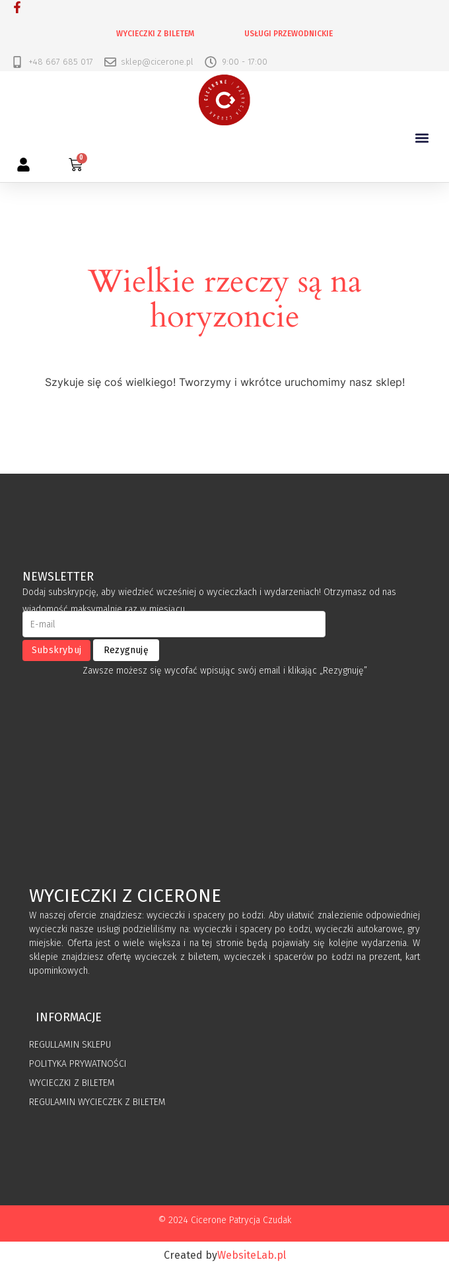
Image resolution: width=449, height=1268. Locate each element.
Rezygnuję (126, 650)
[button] (421, 137)
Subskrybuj (56, 650)
